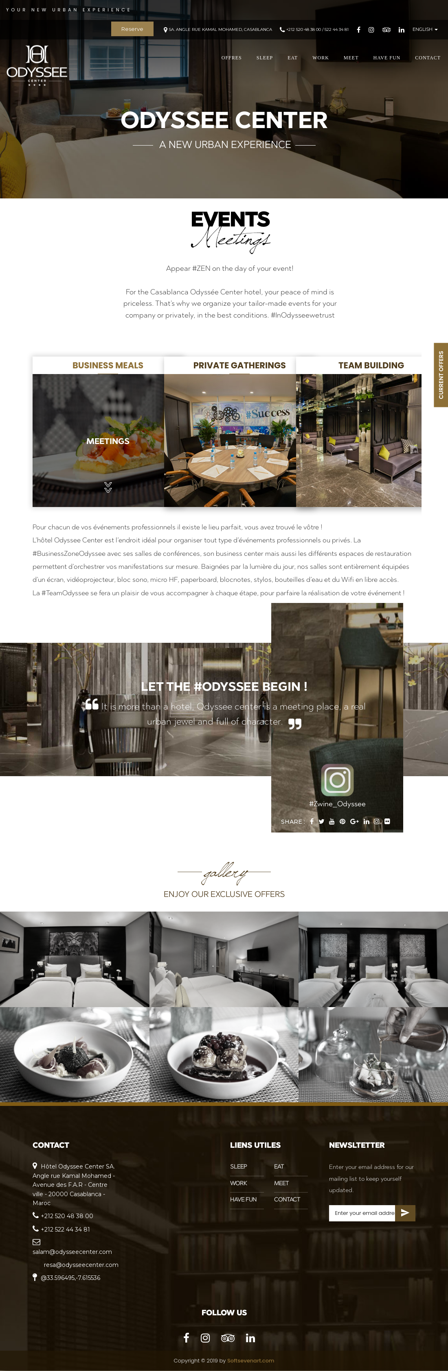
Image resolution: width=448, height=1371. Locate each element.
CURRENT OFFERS (441, 375)
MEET (351, 59)
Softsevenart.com (251, 1360)
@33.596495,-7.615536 (66, 1278)
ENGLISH (425, 30)
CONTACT (428, 59)
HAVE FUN (386, 59)
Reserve (132, 29)
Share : (293, 821)
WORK (320, 59)
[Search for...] (372, 1213)
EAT (293, 59)
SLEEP (265, 59)
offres (232, 59)
